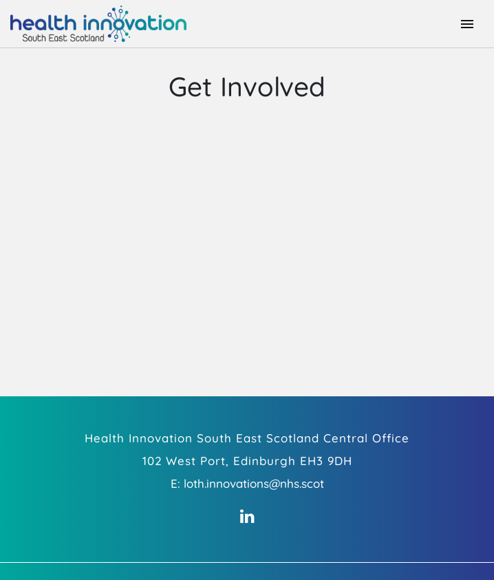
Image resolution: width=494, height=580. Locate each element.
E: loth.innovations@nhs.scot (247, 483)
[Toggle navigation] (467, 24)
